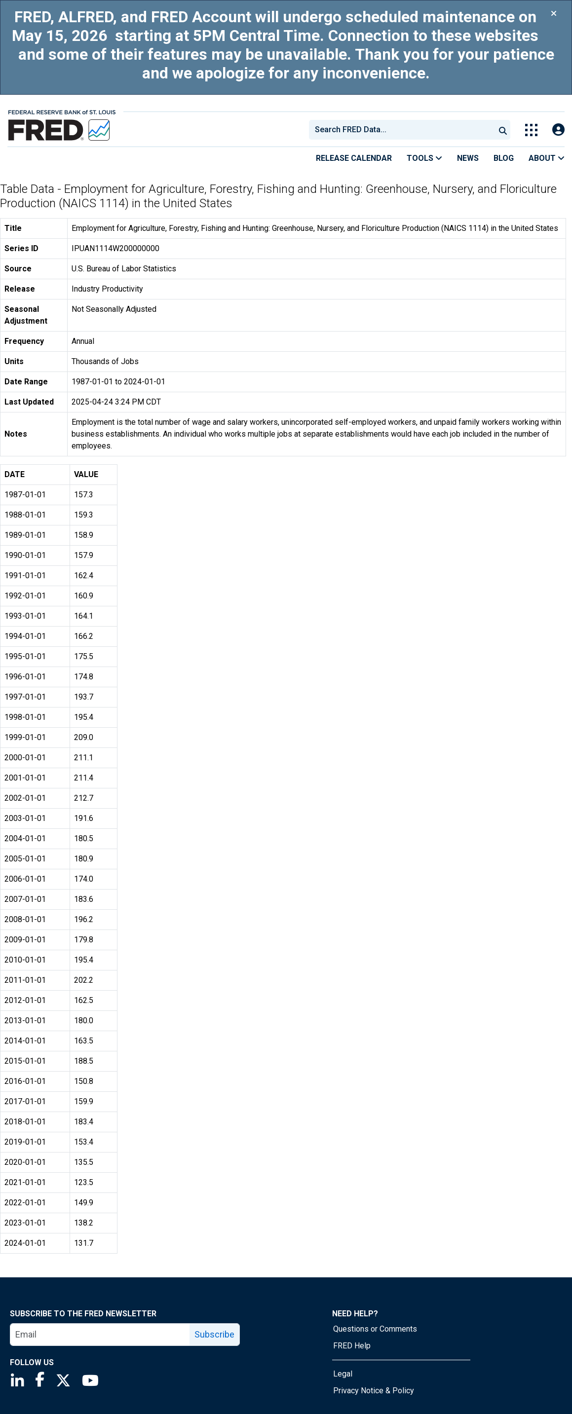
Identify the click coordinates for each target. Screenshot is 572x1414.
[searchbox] (403, 130)
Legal (342, 1373)
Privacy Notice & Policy (373, 1390)
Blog (504, 158)
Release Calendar (354, 158)
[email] (100, 1334)
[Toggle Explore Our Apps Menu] (531, 130)
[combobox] (401, 130)
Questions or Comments (375, 1329)
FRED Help (352, 1345)
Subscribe (214, 1334)
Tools (424, 158)
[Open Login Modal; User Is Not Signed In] (558, 130)
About (547, 158)
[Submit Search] (503, 130)
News (468, 158)
